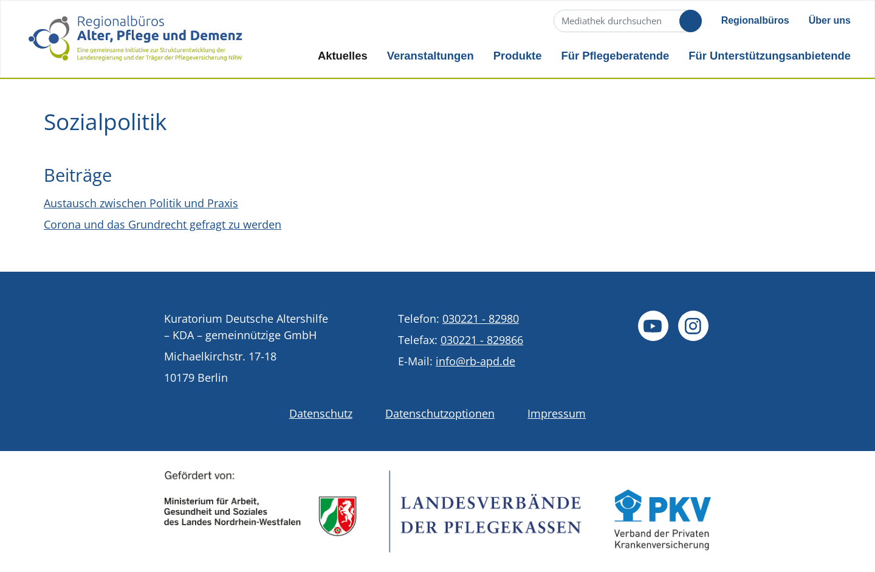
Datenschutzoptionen (440, 413)
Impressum (556, 413)
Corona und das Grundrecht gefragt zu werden (162, 224)
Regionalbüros (755, 20)
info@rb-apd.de (475, 361)
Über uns (830, 20)
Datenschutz (320, 413)
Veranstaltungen (430, 55)
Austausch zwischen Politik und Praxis (141, 203)
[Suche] (626, 21)
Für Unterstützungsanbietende (769, 55)
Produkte (517, 55)
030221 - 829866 (482, 340)
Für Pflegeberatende (615, 55)
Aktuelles (343, 55)
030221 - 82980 (480, 318)
